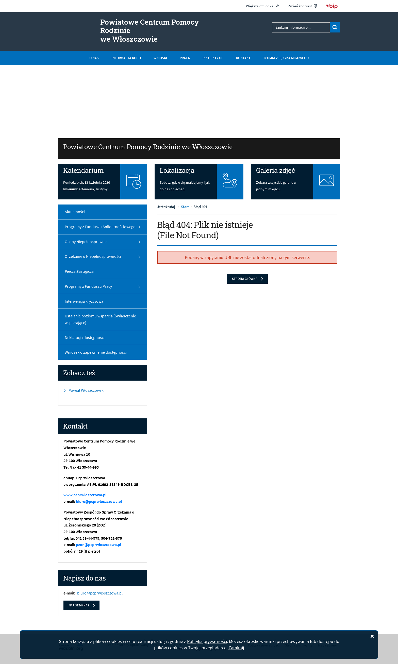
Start (185, 207)
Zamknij (236, 648)
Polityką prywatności (207, 641)
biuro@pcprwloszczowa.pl (99, 501)
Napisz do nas (79, 605)
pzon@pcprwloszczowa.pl (98, 544)
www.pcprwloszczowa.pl (84, 495)
